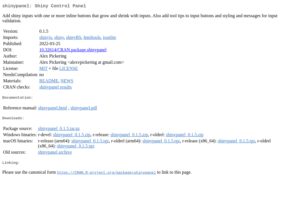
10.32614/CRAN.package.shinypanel (72, 50)
